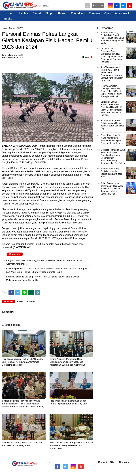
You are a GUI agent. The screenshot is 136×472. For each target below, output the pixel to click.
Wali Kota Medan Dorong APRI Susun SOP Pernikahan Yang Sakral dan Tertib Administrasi (71, 445)
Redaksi (102, 462)
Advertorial (122, 13)
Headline (23, 13)
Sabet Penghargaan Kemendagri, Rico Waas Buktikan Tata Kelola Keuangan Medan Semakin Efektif (112, 188)
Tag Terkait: (8, 301)
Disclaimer (124, 462)
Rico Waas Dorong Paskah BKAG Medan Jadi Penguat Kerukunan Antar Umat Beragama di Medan (22, 362)
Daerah (37, 13)
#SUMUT (31, 301)
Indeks (8, 18)
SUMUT (19, 28)
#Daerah (20, 301)
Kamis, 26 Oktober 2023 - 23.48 (12, 57)
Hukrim (62, 13)
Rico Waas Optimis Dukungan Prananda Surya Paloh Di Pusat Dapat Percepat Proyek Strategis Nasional (111, 91)
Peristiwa (95, 13)
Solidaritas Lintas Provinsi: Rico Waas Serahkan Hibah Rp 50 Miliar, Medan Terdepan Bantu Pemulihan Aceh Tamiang (23, 404)
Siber (113, 462)
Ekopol (49, 13)
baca (85, 57)
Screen (98, 5)
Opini (107, 13)
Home (9, 13)
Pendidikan (78, 13)
